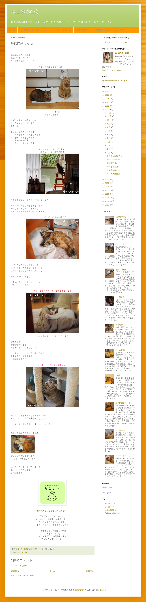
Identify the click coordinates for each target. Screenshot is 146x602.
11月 (109, 116)
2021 (107, 109)
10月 (109, 120)
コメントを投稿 (20, 565)
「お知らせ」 (46, 525)
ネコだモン (109, 507)
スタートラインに (122, 456)
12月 (109, 113)
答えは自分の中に (114, 156)
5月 (109, 138)
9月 (109, 124)
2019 (107, 183)
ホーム (12, 30)
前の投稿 (90, 571)
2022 (107, 106)
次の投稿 (15, 571)
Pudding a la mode (112, 513)
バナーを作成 (106, 493)
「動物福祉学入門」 (20, 359)
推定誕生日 (120, 430)
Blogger (103, 590)
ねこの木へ (119, 30)
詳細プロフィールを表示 (112, 70)
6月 (109, 134)
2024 (107, 98)
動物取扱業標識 (102, 30)
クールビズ (120, 350)
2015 (107, 197)
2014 (107, 201)
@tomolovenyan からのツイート (115, 81)
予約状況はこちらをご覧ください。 (52, 510)
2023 (107, 102)
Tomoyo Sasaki (107, 487)
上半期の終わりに (122, 403)
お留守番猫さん (83, 30)
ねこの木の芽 (25, 11)
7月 (109, 131)
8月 (109, 127)
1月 (109, 152)
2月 (109, 149)
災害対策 (119, 325)
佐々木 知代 (123, 53)
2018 (107, 187)
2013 (107, 205)
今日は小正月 (112, 167)
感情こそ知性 (121, 270)
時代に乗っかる (113, 159)
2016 (107, 194)
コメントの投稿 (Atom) (25, 575)
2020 (107, 179)
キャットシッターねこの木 (116, 42)
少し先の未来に (113, 174)
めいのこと (120, 244)
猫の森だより (110, 503)
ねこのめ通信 (110, 510)
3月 (109, 145)
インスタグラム (63, 30)
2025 (107, 95)
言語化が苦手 (121, 217)
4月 (109, 142)
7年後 (117, 375)
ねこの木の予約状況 (29, 30)
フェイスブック (51, 533)
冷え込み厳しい (113, 170)
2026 (107, 91)
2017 (107, 190)
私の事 (24, 552)
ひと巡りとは (121, 297)
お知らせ (47, 30)
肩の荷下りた (112, 163)
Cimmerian (79, 590)
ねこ (19, 552)
